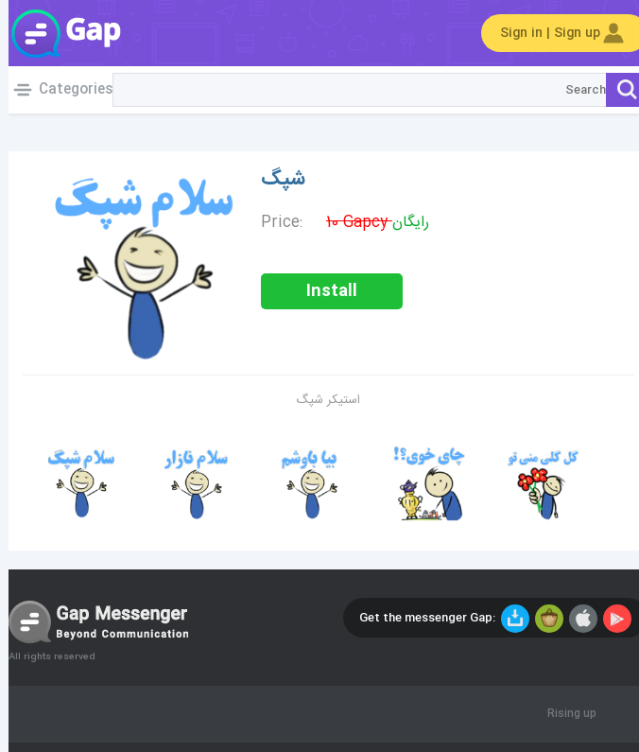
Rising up (563, 714)
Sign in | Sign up (556, 33)
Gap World (56, 33)
